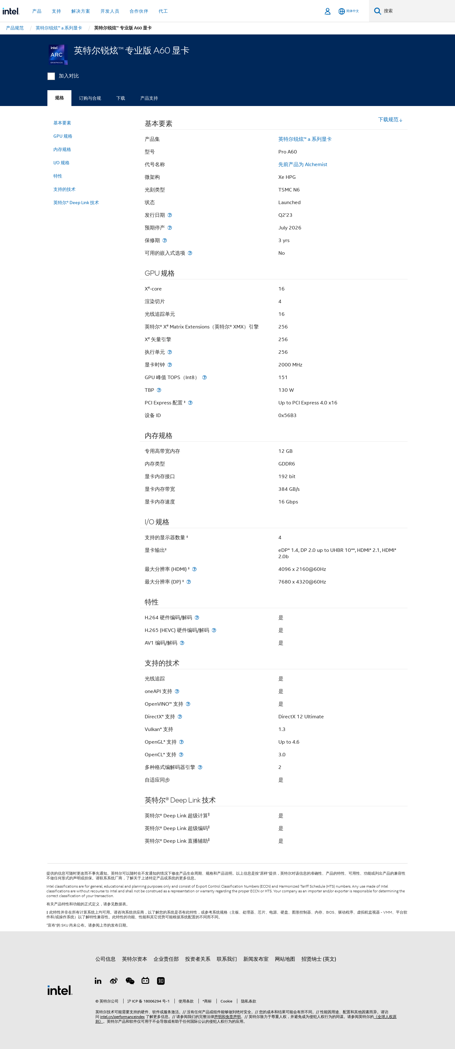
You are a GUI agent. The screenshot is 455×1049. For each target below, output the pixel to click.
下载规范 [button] (390, 119)
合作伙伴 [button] (139, 11)
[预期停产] (169, 227)
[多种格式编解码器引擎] (200, 767)
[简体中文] (349, 11)
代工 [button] (163, 11)
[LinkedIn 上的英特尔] (98, 982)
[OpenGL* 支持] (181, 742)
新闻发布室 (256, 959)
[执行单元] (169, 352)
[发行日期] (169, 215)
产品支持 (149, 98)
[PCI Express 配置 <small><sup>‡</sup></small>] (190, 402)
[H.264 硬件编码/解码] (196, 617)
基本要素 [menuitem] (62, 123)
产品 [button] (37, 11)
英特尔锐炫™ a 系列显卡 (305, 139)
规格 (59, 98)
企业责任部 (166, 959)
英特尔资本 (134, 959)
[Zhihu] (160, 982)
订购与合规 (90, 98)
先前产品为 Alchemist (302, 164)
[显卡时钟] (169, 364)
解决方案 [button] (80, 11)
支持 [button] (56, 11)
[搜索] (377, 11)
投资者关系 (197, 959)
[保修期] (164, 240)
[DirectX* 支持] (179, 716)
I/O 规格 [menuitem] (61, 162)
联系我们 (227, 959)
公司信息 (105, 959)
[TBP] (158, 390)
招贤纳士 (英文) (318, 959)
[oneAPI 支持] (176, 691)
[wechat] (129, 982)
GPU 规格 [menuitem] (62, 136)
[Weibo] (114, 982)
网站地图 (285, 959)
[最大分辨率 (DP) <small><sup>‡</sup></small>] (188, 581)
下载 (120, 98)
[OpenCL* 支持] (181, 754)
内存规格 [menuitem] (62, 149)
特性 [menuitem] (57, 176)
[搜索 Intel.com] (418, 11)
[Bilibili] (145, 982)
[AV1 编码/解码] (182, 643)
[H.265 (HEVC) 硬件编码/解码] (213, 630)
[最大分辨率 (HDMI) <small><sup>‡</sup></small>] (194, 569)
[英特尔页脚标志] (60, 990)
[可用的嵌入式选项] (189, 253)
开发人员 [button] (109, 11)
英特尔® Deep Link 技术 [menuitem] (76, 202)
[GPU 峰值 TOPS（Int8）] (204, 377)
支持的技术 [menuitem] (64, 189)
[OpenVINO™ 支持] (188, 704)
